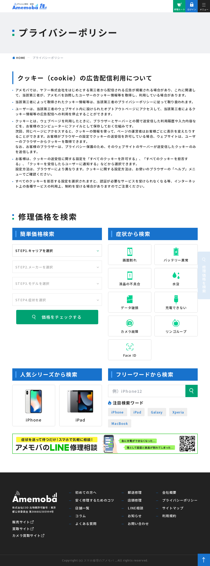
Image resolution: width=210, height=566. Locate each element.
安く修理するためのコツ (94, 500)
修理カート (179, 9)
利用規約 (169, 516)
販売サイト (21, 521)
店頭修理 (135, 500)
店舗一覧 (82, 508)
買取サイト (21, 528)
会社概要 (169, 492)
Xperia (178, 412)
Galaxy (157, 412)
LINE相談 (136, 508)
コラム (80, 516)
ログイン (191, 9)
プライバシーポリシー (180, 500)
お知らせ (135, 516)
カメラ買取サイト (26, 535)
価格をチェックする (61, 317)
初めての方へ (86, 492)
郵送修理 (135, 492)
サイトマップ (173, 508)
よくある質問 (86, 523)
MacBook (119, 423)
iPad (137, 412)
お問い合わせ (138, 523)
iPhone (117, 412)
